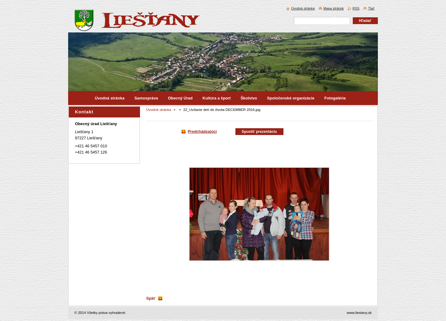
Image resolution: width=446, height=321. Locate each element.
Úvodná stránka (158, 110)
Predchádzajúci (202, 131)
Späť (150, 298)
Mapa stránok (333, 8)
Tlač (371, 8)
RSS (355, 8)
